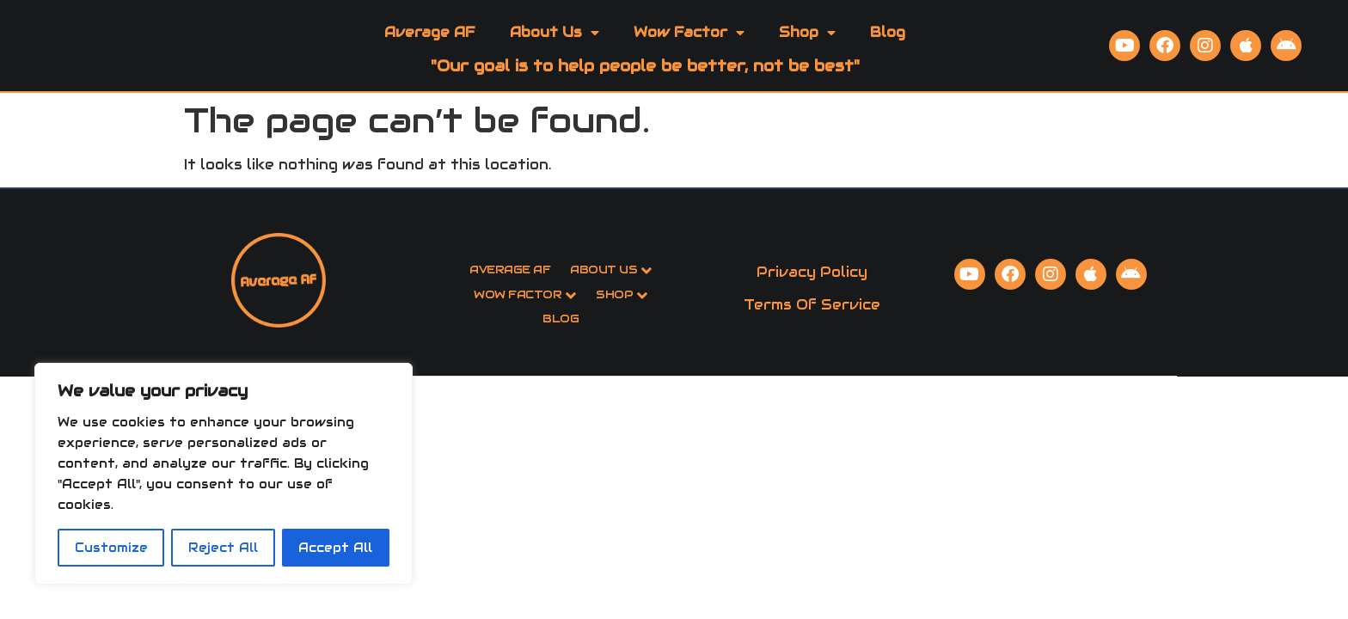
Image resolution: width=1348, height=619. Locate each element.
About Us (554, 54)
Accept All (335, 547)
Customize (111, 547)
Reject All (223, 547)
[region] (223, 474)
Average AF (429, 54)
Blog (887, 54)
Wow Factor (689, 54)
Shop (807, 54)
